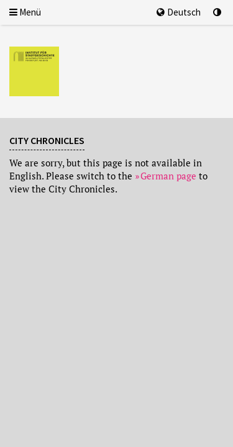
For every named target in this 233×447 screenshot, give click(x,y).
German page (168, 175)
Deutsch (179, 12)
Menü (25, 12)
